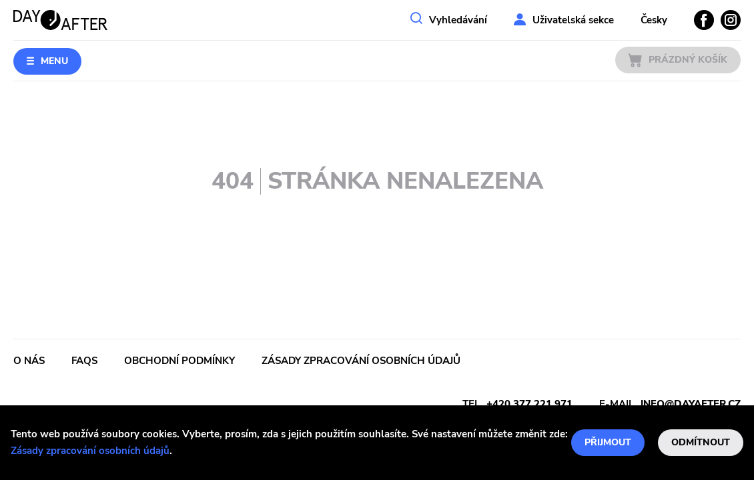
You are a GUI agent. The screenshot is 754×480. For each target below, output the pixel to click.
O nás (29, 360)
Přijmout (608, 442)
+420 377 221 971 (529, 404)
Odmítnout (700, 442)
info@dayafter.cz (691, 404)
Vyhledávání (458, 20)
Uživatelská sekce (573, 20)
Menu (54, 61)
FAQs (84, 360)
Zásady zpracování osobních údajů (90, 450)
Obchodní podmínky (179, 360)
